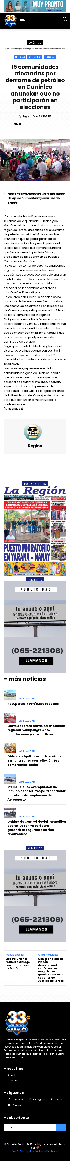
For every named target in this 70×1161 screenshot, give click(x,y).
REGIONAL (50, 57)
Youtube (17, 1105)
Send (61, 1127)
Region (26, 116)
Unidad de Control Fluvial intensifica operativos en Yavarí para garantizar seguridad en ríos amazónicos (36, 828)
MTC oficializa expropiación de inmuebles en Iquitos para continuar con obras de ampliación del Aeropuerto (36, 793)
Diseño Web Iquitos (23, 1151)
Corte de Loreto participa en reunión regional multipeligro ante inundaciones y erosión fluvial (36, 730)
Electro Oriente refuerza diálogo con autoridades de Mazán (18, 963)
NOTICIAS (20, 57)
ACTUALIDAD (34, 57)
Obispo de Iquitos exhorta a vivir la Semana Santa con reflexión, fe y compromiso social (35, 760)
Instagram (39, 1099)
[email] (30, 1127)
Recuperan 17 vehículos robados (33, 704)
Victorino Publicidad (47, 1151)
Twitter (59, 1099)
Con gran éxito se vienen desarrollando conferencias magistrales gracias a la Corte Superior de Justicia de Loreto (51, 969)
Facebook (18, 1099)
